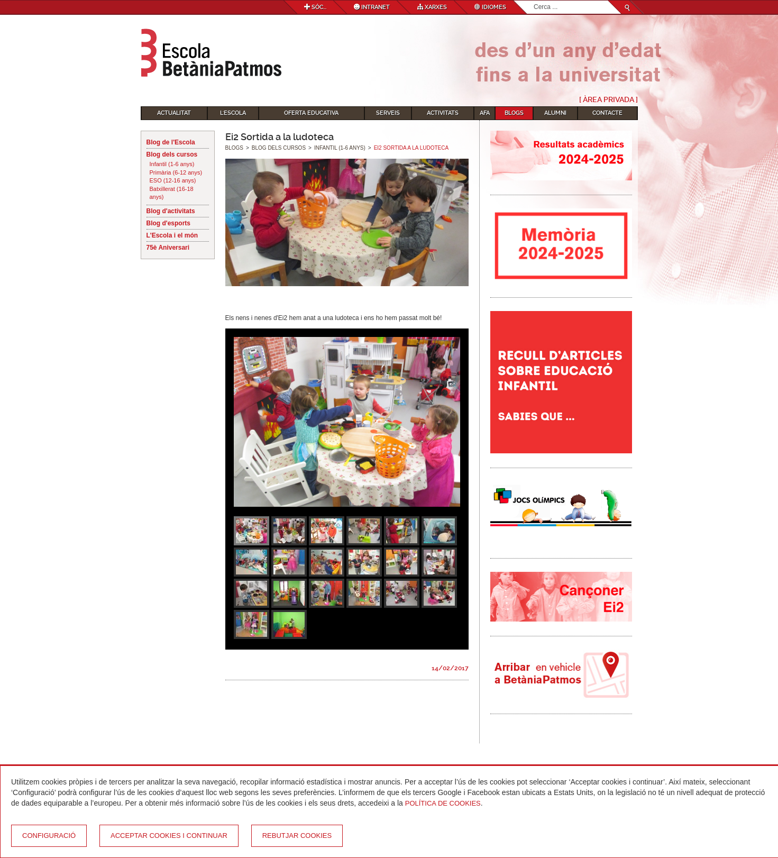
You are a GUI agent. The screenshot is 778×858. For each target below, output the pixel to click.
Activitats (443, 112)
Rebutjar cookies (297, 835)
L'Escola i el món (172, 235)
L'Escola (233, 112)
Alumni (555, 112)
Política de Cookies (443, 803)
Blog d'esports (169, 223)
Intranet (372, 7)
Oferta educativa (311, 112)
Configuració (49, 835)
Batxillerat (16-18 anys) (172, 193)
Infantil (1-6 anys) (172, 164)
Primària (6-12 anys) (176, 172)
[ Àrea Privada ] (608, 99)
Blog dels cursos (172, 154)
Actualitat (174, 112)
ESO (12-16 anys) (173, 180)
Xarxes (432, 7)
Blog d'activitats (171, 211)
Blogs (514, 112)
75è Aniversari (168, 247)
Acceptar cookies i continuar (169, 835)
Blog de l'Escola (171, 142)
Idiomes (490, 7)
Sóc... (315, 7)
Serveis (388, 112)
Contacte (607, 112)
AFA (485, 112)
